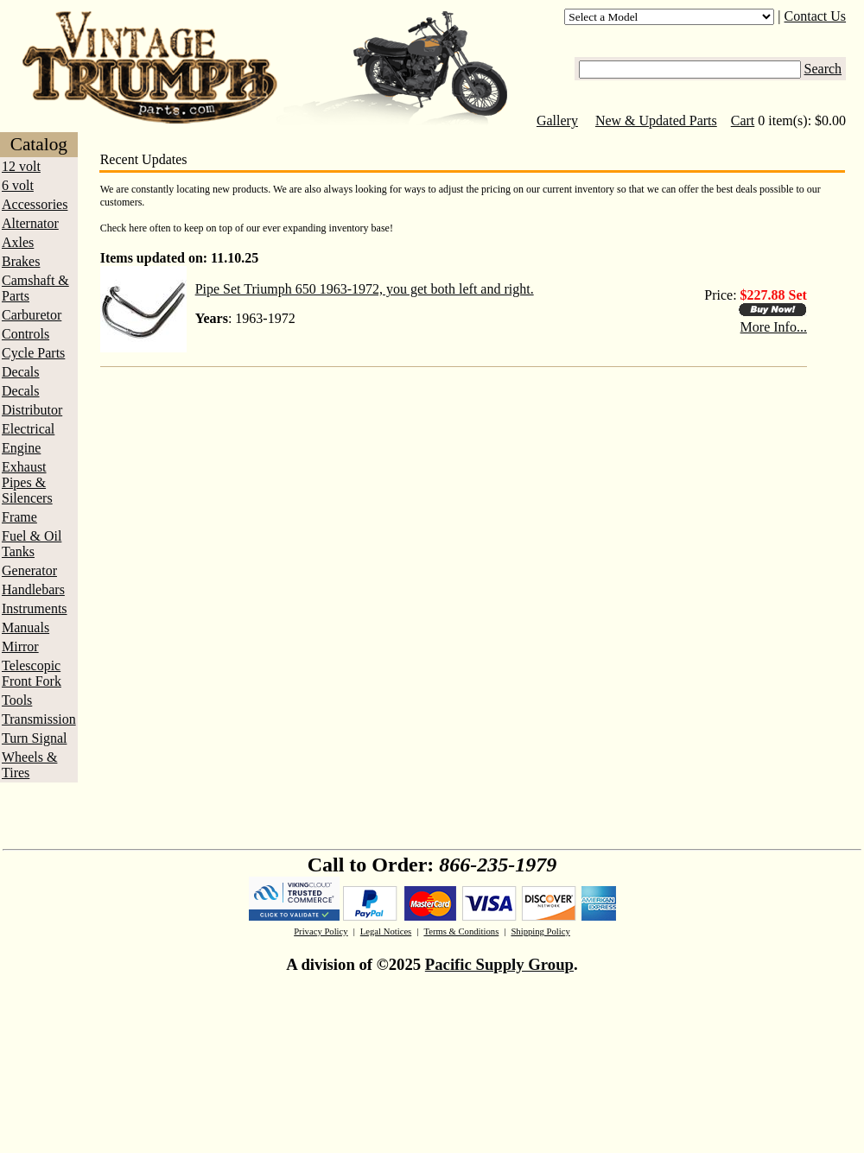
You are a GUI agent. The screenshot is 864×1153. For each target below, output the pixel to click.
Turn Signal (34, 738)
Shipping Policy (540, 931)
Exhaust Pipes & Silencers (27, 482)
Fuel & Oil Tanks (31, 544)
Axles (18, 242)
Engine (21, 447)
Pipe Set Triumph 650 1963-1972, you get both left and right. (364, 289)
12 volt (21, 166)
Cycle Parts (33, 352)
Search (823, 68)
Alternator (30, 223)
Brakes (21, 261)
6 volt (18, 185)
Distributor (32, 409)
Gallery (557, 120)
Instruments (34, 608)
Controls (25, 333)
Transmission (39, 719)
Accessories (34, 204)
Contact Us (816, 16)
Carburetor (31, 314)
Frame (19, 517)
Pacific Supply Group (499, 964)
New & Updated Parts (656, 120)
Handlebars (33, 589)
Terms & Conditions (461, 931)
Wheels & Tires (29, 765)
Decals (21, 371)
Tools (17, 700)
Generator (29, 570)
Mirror (20, 646)
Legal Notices (385, 931)
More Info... (773, 327)
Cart (743, 120)
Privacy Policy (320, 931)
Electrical (28, 428)
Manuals (25, 627)
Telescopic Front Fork (31, 673)
